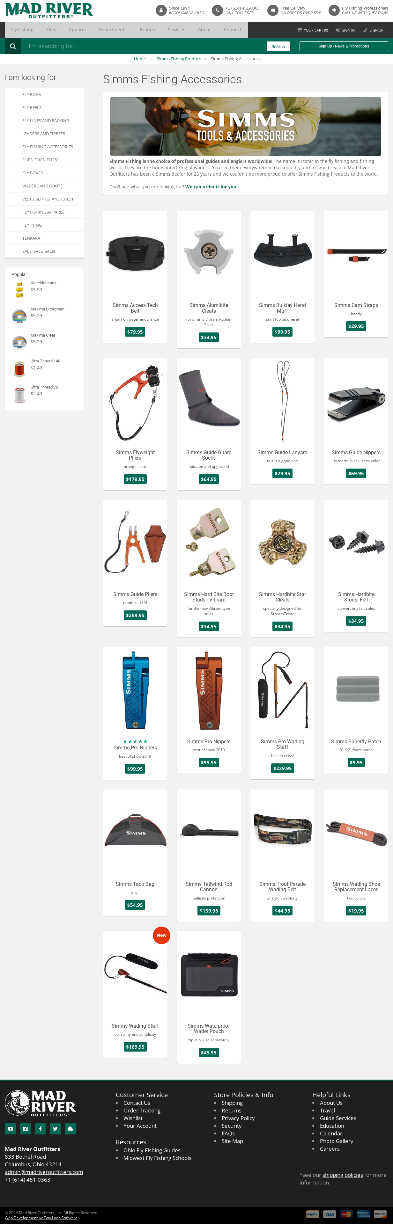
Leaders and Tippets (43, 133)
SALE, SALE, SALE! (38, 251)
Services (136, 30)
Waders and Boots (42, 186)
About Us (331, 1102)
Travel (327, 1110)
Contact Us (136, 1102)
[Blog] (70, 1128)
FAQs (228, 1133)
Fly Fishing (18, 30)
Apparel (59, 30)
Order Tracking (141, 1110)
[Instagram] (25, 1128)
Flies (40, 30)
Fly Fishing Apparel (43, 212)
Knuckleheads (43, 282)
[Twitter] (55, 1128)
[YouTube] (10, 1128)
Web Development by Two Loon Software (41, 1217)
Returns (231, 1110)
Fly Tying (32, 225)
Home (140, 59)
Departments (87, 30)
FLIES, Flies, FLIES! (40, 160)
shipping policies (343, 1174)
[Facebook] (40, 1128)
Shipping (232, 1102)
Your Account (140, 1125)
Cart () (311, 30)
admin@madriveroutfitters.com (44, 1172)
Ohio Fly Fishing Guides (152, 1150)
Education (332, 1125)
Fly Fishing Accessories (47, 146)
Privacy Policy (238, 1118)
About (157, 30)
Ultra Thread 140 (45, 361)
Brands (114, 30)
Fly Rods (31, 94)
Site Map (232, 1141)
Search (278, 46)
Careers (330, 1148)
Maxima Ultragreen (47, 309)
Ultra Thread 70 (44, 387)
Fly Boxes (32, 173)
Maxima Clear (43, 335)
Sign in (345, 30)
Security (232, 1125)
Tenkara (31, 238)
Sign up (375, 30)
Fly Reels (31, 107)
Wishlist (133, 1118)
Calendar (331, 1133)
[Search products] (110, 46)
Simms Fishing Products (179, 59)
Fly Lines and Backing (45, 120)
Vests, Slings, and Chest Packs (48, 200)
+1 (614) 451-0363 (242, 8)
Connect (179, 30)
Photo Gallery (336, 1141)
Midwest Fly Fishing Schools (157, 1158)
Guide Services (338, 1118)
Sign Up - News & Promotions (344, 46)
